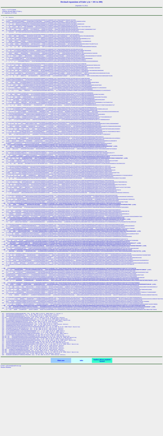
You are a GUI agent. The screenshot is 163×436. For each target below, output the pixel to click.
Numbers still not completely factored (102, 427)
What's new (60, 427)
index (81, 427)
